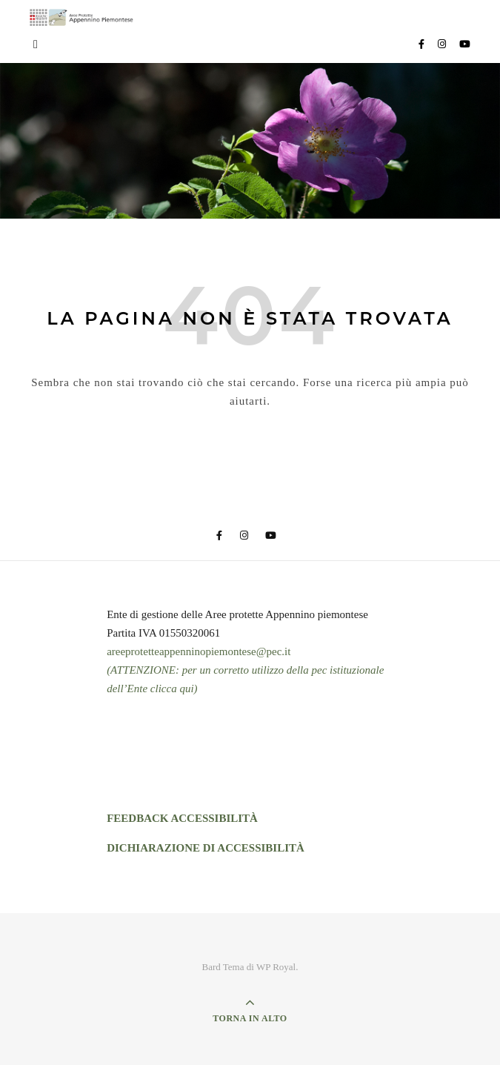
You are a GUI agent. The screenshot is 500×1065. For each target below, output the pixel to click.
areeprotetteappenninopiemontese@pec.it (198, 651)
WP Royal (276, 966)
